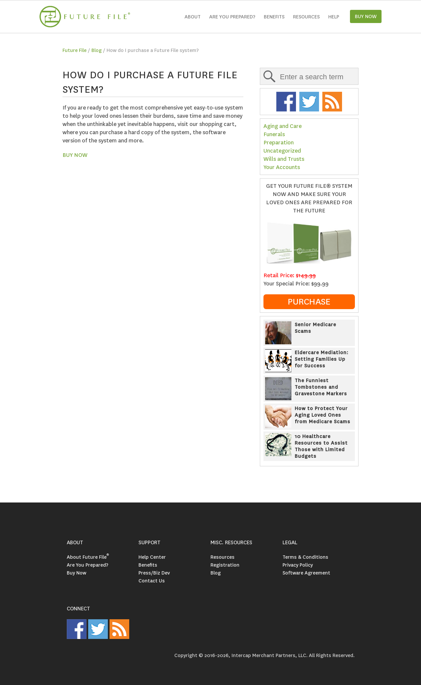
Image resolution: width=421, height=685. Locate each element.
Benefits (274, 16)
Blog (96, 50)
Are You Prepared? (87, 565)
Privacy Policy (298, 565)
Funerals (274, 134)
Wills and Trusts (283, 159)
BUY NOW (74, 155)
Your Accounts (281, 167)
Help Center (152, 557)
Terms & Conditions (305, 557)
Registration (224, 565)
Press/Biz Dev (154, 573)
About (193, 16)
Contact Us (151, 580)
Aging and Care (282, 126)
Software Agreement (306, 573)
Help (333, 16)
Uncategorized (282, 150)
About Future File (88, 557)
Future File (74, 50)
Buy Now (76, 573)
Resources (306, 16)
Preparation (278, 142)
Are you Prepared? (232, 16)
